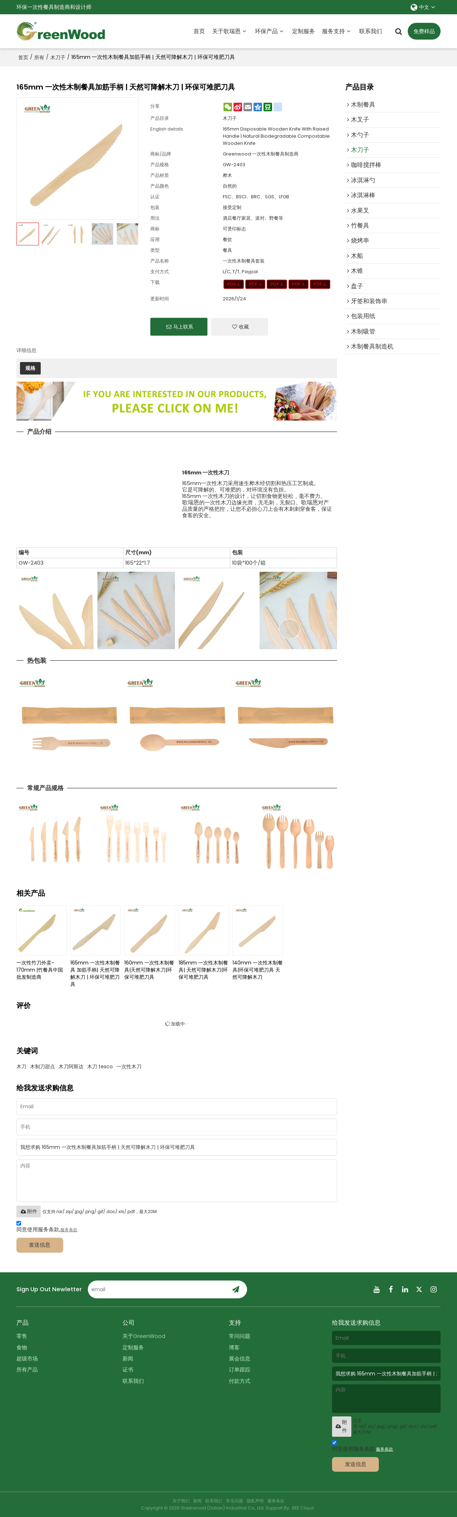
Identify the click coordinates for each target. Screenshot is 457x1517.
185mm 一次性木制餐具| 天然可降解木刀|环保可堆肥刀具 (203, 970)
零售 (21, 1336)
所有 (39, 57)
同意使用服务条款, (46, 1227)
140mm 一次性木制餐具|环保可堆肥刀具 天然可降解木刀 (257, 970)
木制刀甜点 (42, 1066)
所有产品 (27, 1369)
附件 (28, 1211)
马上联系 (183, 326)
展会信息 (239, 1358)
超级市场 (27, 1358)
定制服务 (303, 31)
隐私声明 (255, 1501)
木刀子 (57, 57)
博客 (234, 1347)
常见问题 (234, 1501)
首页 (199, 31)
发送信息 (39, 1244)
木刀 (21, 1066)
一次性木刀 (128, 1066)
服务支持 (333, 31)
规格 (30, 368)
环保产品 (266, 31)
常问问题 (239, 1336)
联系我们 (370, 31)
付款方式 (239, 1381)
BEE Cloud (303, 1508)
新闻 (127, 1358)
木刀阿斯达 (71, 1066)
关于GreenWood (143, 1336)
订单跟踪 (239, 1369)
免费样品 (424, 31)
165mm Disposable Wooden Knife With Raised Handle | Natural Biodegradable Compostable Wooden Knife (276, 136)
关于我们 (181, 1501)
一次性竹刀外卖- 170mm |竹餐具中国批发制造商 (39, 970)
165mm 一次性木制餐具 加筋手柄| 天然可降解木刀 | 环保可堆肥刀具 (95, 973)
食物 (21, 1347)
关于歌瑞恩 (226, 31)
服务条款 (68, 1230)
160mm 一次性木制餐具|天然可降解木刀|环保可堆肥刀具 (149, 970)
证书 (127, 1369)
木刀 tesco (100, 1066)
